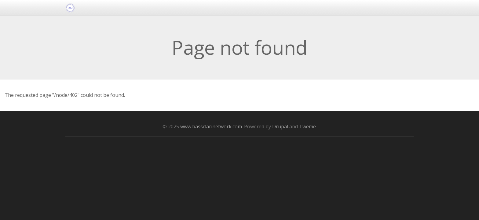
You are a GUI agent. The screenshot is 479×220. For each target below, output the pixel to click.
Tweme (307, 126)
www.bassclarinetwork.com (211, 126)
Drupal (280, 126)
